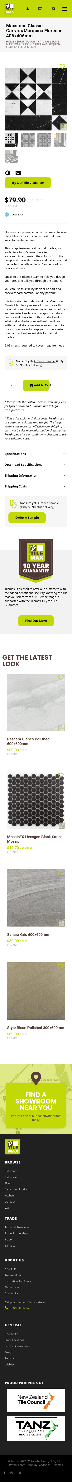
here (24, 434)
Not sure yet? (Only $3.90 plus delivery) (40, 363)
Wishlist (9, 1364)
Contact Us (11, 1293)
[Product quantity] (13, 386)
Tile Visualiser (13, 1275)
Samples (10, 1245)
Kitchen (9, 1195)
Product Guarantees (17, 1346)
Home (10, 41)
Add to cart (42, 385)
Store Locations (14, 1340)
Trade (8, 1239)
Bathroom (11, 1171)
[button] (54, 9)
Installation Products (17, 1189)
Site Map (58, 1465)
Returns (9, 1358)
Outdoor (10, 1201)
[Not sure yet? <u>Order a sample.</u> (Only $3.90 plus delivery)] (10, 362)
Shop (20, 41)
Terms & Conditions (39, 1465)
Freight (9, 1352)
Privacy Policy (17, 1465)
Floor (30, 41)
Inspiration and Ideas (18, 1281)
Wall (7, 1207)
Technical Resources (17, 1227)
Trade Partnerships (16, 1233)
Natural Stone (48, 41)
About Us (10, 1269)
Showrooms (12, 1287)
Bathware (11, 1177)
